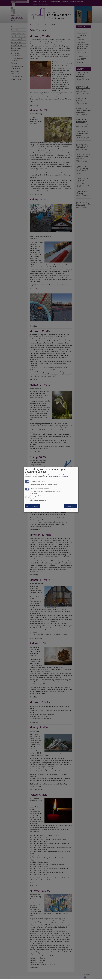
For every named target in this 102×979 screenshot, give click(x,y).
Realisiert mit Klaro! (72, 509)
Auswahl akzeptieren (32, 506)
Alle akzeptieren (70, 506)
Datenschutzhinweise (59, 476)
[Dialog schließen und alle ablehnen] (77, 468)
